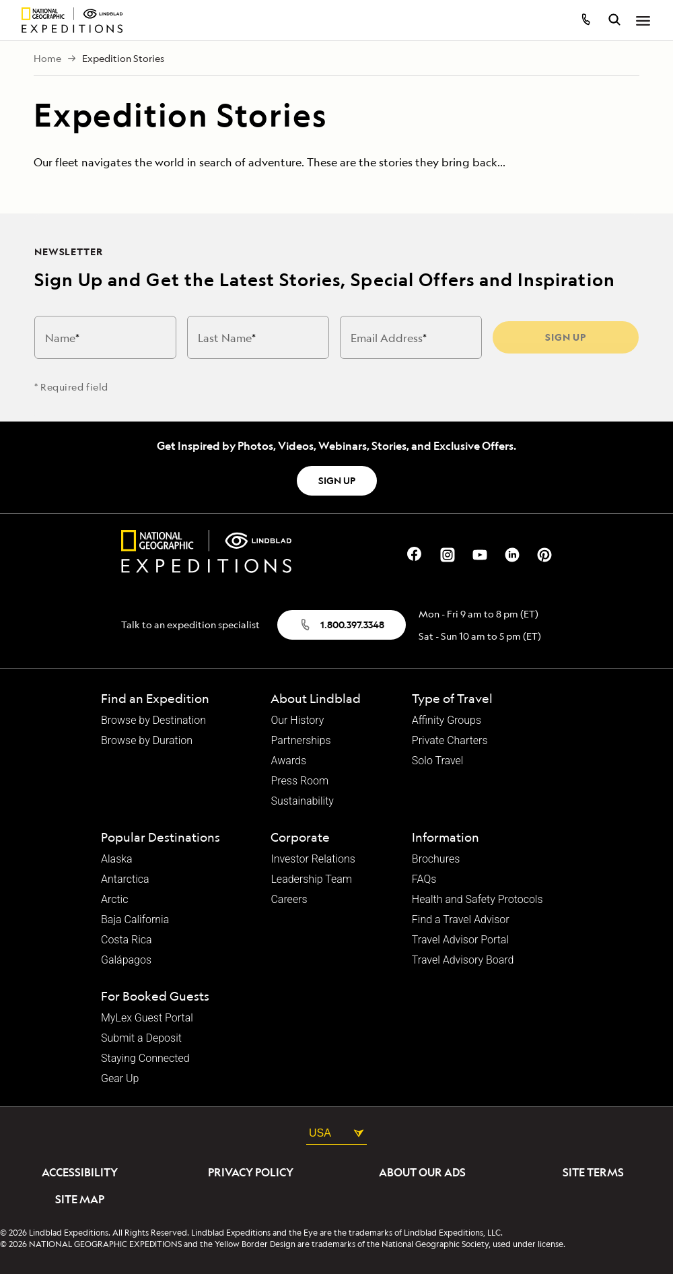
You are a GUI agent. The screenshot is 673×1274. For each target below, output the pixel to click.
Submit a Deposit (141, 1038)
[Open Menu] (643, 21)
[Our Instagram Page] (447, 553)
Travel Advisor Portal (460, 940)
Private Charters (450, 741)
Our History (297, 720)
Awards (288, 761)
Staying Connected (145, 1058)
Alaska (117, 859)
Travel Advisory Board (463, 960)
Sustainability (302, 801)
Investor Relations (313, 859)
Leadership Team (311, 879)
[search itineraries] (614, 21)
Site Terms (593, 1172)
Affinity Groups (446, 720)
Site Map (79, 1199)
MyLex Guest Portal (147, 1018)
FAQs (424, 879)
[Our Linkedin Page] (512, 553)
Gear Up (120, 1079)
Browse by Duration (146, 741)
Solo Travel (438, 761)
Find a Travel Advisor (460, 920)
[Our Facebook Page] (415, 553)
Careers (289, 900)
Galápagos (126, 960)
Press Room (299, 781)
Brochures (436, 859)
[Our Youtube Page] (480, 553)
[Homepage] (72, 20)
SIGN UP (336, 480)
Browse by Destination (153, 720)
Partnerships (300, 741)
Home (47, 58)
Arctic (114, 900)
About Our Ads (422, 1172)
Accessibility (80, 1172)
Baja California (135, 920)
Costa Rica (126, 940)
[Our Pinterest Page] (544, 553)
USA (336, 1133)
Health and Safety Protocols (477, 900)
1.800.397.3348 (341, 625)
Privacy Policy (250, 1172)
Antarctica (125, 879)
